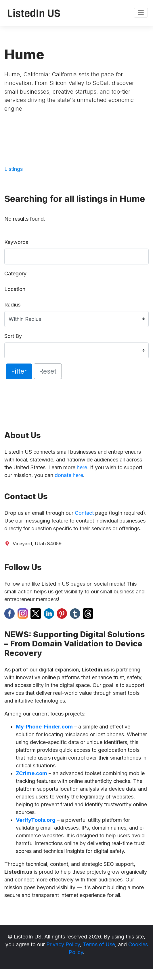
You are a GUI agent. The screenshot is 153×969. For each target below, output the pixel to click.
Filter (19, 371)
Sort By (13, 336)
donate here (69, 475)
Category (15, 273)
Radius (12, 305)
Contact (84, 513)
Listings (13, 169)
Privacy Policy (63, 944)
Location (14, 289)
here (82, 467)
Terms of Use (99, 944)
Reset (47, 371)
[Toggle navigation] (141, 13)
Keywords (16, 242)
